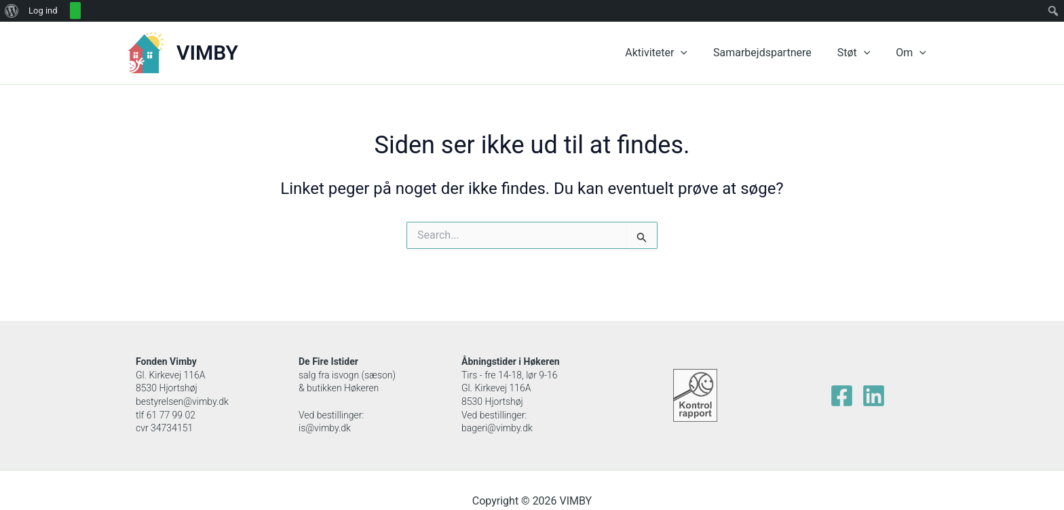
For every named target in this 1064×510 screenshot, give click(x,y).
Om (913, 53)
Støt (860, 53)
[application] (695, 53)
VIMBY (207, 52)
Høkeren (542, 361)
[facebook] (842, 396)
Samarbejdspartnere (772, 52)
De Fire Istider (328, 361)
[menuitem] (12, 11)
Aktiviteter (670, 53)
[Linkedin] (874, 396)
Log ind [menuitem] (43, 10)
